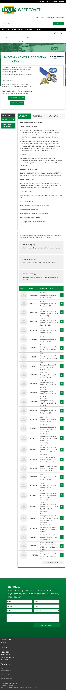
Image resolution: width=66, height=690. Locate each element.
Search (58, 23)
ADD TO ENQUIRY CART (17, 98)
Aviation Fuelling (5, 654)
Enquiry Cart (56, 1)
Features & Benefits (23, 116)
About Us (17, 29)
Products (9, 29)
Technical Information (54, 116)
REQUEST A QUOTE (17, 103)
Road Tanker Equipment (7, 657)
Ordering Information (37, 116)
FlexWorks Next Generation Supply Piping (13, 41)
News (22, 29)
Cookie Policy (13, 683)
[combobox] (27, 23)
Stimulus (11, 687)
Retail (18, 32)
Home (3, 29)
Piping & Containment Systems (11, 37)
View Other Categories (7, 125)
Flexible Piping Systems (26, 37)
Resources (28, 29)
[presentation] (20, 626)
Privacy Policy (5, 683)
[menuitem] (7, 33)
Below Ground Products (28, 32)
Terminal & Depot (5, 660)
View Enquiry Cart (52, 562)
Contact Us (4, 647)
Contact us (37, 29)
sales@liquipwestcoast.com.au (55, 18)
